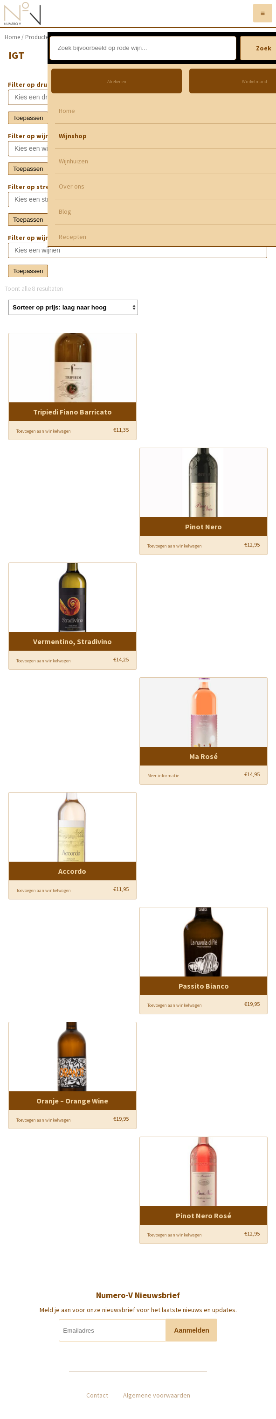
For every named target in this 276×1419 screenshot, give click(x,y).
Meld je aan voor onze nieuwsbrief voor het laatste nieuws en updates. (138, 1310)
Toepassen (28, 117)
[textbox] (78, 97)
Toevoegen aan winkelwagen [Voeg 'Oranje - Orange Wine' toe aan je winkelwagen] (43, 1120)
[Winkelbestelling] (73, 307)
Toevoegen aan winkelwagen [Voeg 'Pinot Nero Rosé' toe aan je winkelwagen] (174, 1235)
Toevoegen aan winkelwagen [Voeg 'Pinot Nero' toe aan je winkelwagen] (174, 546)
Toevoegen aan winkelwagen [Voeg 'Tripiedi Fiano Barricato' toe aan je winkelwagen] (43, 431)
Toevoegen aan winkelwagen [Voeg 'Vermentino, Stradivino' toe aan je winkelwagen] (43, 661)
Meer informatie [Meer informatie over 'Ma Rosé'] (163, 776)
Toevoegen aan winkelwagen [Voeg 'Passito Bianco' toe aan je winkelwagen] (174, 1005)
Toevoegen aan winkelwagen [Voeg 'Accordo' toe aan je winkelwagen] (43, 890)
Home (12, 37)
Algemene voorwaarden (156, 1395)
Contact (97, 1395)
